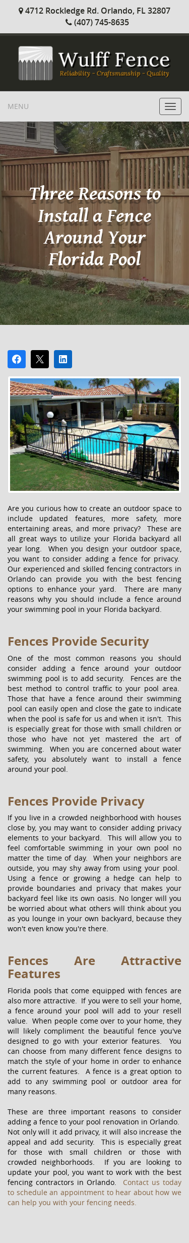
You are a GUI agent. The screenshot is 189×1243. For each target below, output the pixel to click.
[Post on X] (40, 359)
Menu (18, 106)
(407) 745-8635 (97, 22)
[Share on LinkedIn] (63, 359)
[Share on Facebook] (17, 359)
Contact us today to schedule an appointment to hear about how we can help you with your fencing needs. (94, 1192)
